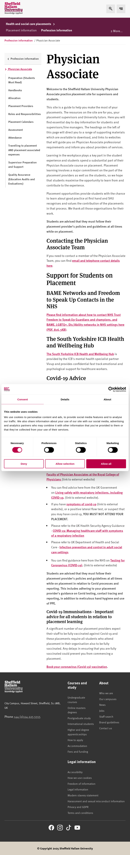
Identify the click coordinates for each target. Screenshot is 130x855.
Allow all (106, 463)
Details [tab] (65, 399)
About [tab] (107, 399)
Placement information (21, 30)
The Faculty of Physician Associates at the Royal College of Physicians (83, 474)
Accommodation (77, 746)
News (102, 705)
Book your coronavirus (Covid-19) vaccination (77, 666)
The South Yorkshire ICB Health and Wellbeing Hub (80, 354)
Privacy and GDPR (78, 807)
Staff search (106, 716)
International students (81, 724)
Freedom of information (81, 783)
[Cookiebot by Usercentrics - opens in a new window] (111, 389)
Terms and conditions (80, 813)
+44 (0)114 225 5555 (27, 716)
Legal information (78, 789)
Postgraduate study (79, 718)
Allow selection (64, 463)
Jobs (101, 710)
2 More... (117, 31)
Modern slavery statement (83, 795)
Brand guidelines (109, 722)
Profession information (56, 30)
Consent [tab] (22, 399)
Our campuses (108, 699)
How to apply (75, 740)
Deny (24, 463)
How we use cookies (80, 778)
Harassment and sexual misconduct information (96, 801)
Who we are (106, 693)
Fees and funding (78, 751)
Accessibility (75, 772)
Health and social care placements (30, 24)
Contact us (105, 728)
